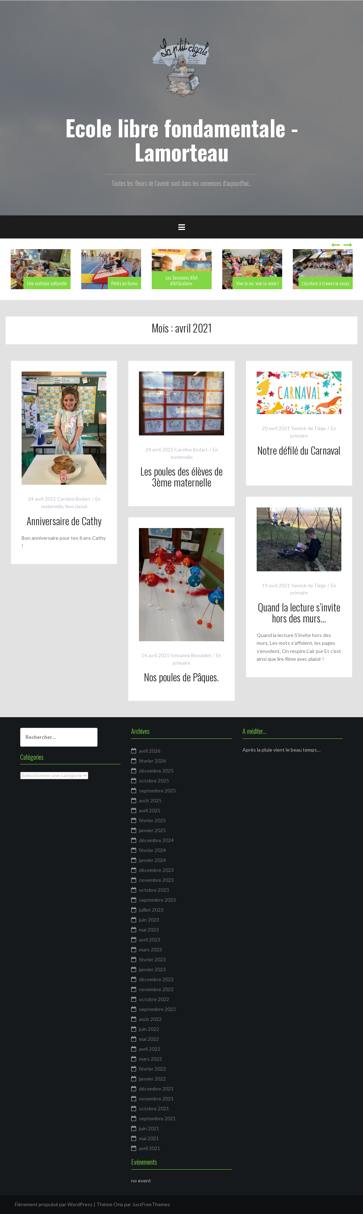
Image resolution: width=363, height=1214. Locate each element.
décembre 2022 (156, 979)
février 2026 (152, 761)
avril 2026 (149, 751)
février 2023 (152, 959)
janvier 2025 (152, 830)
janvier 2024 (152, 860)
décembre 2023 (156, 870)
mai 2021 (149, 1138)
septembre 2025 (157, 790)
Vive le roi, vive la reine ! (257, 283)
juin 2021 (149, 1128)
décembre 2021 (156, 1089)
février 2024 (152, 850)
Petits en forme (124, 283)
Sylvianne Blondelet (191, 655)
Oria (118, 1204)
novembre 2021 (156, 1098)
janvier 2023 (152, 969)
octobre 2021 (154, 1108)
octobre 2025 (154, 781)
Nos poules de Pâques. (181, 677)
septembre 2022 (157, 1009)
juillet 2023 (151, 910)
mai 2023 (149, 930)
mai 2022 (149, 1039)
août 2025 (150, 800)
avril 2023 (149, 939)
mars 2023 (150, 949)
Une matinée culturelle (47, 283)
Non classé (76, 506)
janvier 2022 (152, 1079)
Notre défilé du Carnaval (298, 450)
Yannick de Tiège (308, 428)
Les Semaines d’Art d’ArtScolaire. (182, 280)
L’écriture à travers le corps (325, 283)
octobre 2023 (154, 890)
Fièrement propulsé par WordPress (54, 1204)
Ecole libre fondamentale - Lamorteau (181, 139)
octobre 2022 (154, 999)
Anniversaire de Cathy (64, 520)
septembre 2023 (157, 900)
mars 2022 (150, 1059)
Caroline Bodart (73, 499)
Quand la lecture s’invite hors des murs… (299, 612)
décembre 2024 (156, 840)
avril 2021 (149, 1148)
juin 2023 (149, 920)
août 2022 (150, 1019)
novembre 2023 (156, 880)
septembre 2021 (157, 1118)
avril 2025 (149, 810)
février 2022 (152, 1069)
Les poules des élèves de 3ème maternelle (181, 476)
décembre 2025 (156, 771)
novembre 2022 (156, 989)
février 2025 (152, 820)
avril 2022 (149, 1049)
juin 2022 (149, 1029)
